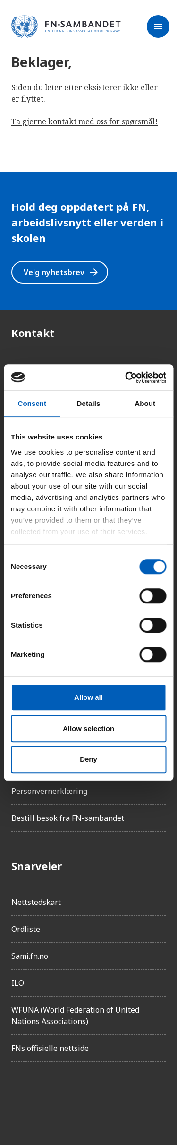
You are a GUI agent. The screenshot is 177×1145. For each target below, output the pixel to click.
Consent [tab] (31, 403)
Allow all (88, 697)
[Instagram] (45, 1095)
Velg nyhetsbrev (62, 272)
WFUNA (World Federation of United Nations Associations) (75, 1015)
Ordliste (25, 929)
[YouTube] (124, 1095)
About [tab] (145, 403)
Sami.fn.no (29, 956)
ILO (17, 983)
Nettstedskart (36, 902)
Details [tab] (89, 403)
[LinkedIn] (71, 1095)
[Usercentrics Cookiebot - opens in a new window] (126, 377)
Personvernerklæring (49, 791)
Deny (88, 759)
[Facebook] (18, 1095)
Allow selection (88, 728)
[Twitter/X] (98, 1095)
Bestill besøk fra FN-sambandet (67, 818)
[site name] (66, 27)
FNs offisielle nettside (50, 1048)
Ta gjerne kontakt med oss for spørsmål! (84, 121)
